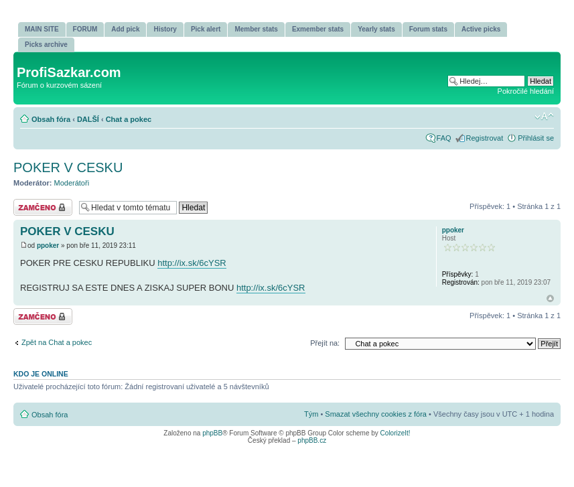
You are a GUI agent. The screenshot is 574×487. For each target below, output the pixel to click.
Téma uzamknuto (42, 207)
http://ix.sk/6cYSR (191, 263)
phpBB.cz (311, 440)
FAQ (444, 138)
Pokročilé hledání (526, 91)
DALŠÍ (88, 119)
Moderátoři (72, 183)
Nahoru (550, 298)
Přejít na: (325, 343)
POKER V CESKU (68, 167)
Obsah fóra (50, 119)
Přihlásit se (536, 138)
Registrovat (485, 138)
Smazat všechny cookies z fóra (376, 414)
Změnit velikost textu (544, 117)
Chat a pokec (128, 119)
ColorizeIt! (395, 433)
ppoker (48, 245)
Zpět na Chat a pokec (56, 342)
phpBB (212, 433)
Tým (311, 414)
